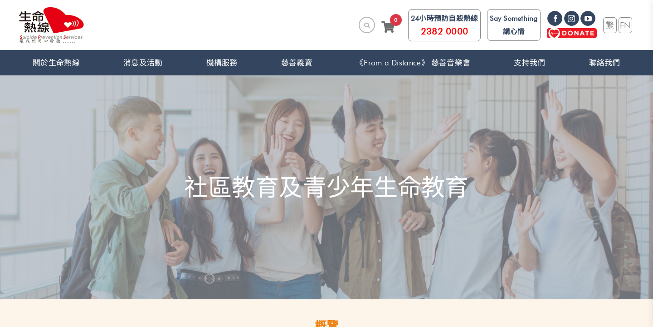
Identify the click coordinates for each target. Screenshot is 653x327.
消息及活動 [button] (142, 62)
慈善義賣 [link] (296, 62)
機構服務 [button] (222, 62)
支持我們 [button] (529, 62)
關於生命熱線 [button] (56, 62)
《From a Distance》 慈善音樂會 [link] (413, 62)
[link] (52, 25)
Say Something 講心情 (513, 25)
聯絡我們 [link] (604, 62)
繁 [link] (610, 25)
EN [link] (625, 25)
